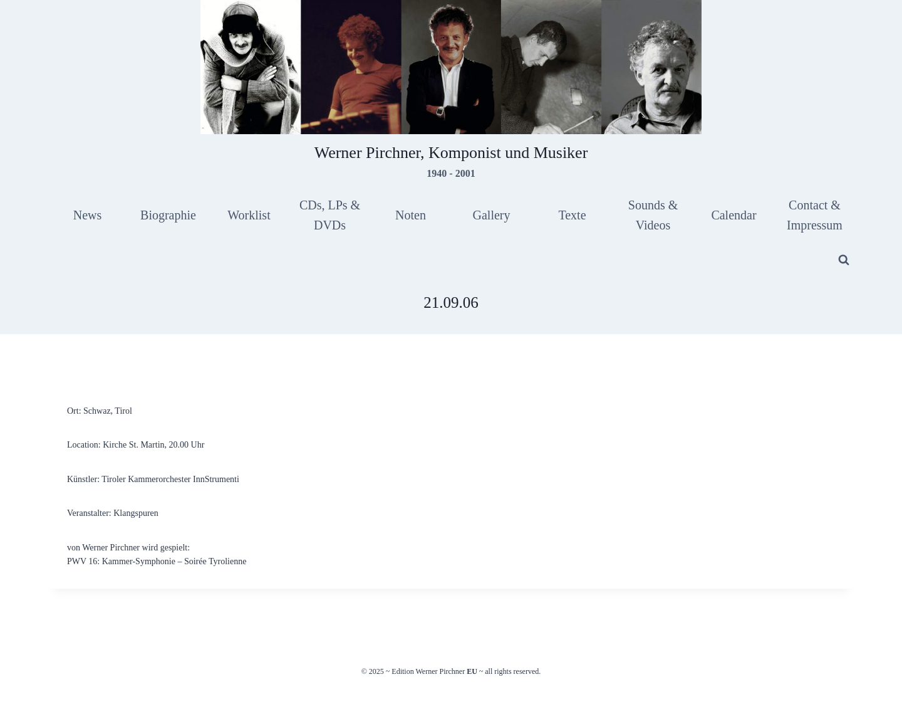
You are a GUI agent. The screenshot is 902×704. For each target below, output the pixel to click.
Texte (572, 215)
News (87, 215)
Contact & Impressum (814, 215)
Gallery (492, 215)
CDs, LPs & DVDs (329, 215)
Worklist (248, 215)
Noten (410, 215)
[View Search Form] (843, 260)
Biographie (168, 215)
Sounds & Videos (653, 215)
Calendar (733, 215)
